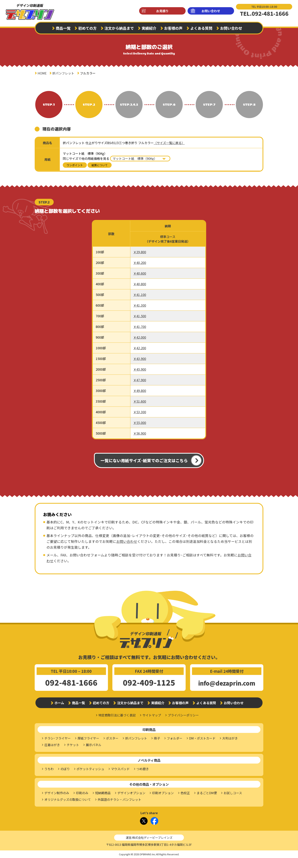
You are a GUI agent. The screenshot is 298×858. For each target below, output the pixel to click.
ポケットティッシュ (90, 768)
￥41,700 (139, 326)
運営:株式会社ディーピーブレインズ (149, 838)
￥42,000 (139, 337)
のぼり (65, 768)
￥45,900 (139, 369)
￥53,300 (139, 412)
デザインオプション (131, 793)
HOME (42, 73)
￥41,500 (139, 316)
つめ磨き (142, 768)
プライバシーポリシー (183, 715)
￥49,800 (139, 390)
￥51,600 (139, 401)
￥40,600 (139, 273)
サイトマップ (151, 715)
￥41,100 (139, 294)
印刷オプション (163, 793)
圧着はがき (52, 744)
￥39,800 (139, 252)
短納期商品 (103, 793)
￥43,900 (139, 358)
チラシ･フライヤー (57, 738)
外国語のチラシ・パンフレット (119, 799)
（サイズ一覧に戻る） (169, 142)
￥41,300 (139, 305)
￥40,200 (139, 262)
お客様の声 (173, 28)
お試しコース (233, 793)
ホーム (59, 702)
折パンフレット (63, 73)
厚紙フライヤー (88, 738)
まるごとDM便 (207, 793)
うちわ (49, 768)
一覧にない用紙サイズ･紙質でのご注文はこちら (144, 460)
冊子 (157, 738)
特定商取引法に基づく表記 (117, 715)
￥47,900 (139, 380)
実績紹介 (149, 28)
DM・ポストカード (202, 738)
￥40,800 (139, 284)
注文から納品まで (119, 28)
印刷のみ (82, 793)
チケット (73, 744)
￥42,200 (139, 348)
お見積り (162, 11)
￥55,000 (139, 422)
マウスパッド (120, 768)
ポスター (112, 738)
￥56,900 (139, 433)
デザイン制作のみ (56, 793)
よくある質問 (201, 28)
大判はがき (230, 738)
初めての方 (87, 28)
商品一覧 (63, 28)
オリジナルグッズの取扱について (67, 799)
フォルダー (174, 738)
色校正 (185, 793)
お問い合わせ (211, 11)
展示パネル (93, 744)
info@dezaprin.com (226, 683)
